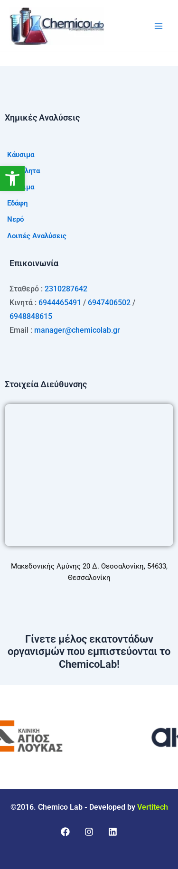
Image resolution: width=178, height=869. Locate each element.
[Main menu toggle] (159, 26)
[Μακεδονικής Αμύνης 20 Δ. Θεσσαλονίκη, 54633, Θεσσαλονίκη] (89, 475)
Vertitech (152, 807)
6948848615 (30, 316)
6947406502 (109, 302)
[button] (12, 178)
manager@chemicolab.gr (77, 330)
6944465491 (59, 302)
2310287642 (66, 288)
